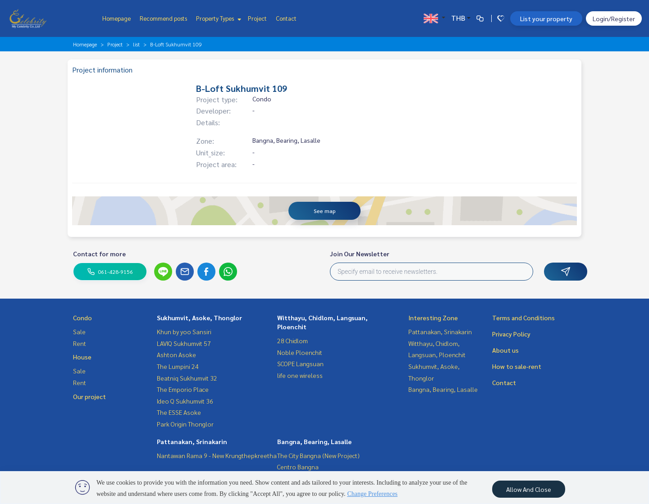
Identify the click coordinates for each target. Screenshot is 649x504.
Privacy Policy (511, 334)
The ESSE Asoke (179, 412)
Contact (286, 18)
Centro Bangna (298, 467)
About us (505, 350)
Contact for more (99, 254)
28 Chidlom (292, 340)
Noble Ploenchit (299, 352)
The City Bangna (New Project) (318, 455)
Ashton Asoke (176, 354)
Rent (79, 343)
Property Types (217, 18)
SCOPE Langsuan (300, 363)
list (136, 44)
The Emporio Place (183, 389)
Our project (89, 396)
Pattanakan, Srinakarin (192, 441)
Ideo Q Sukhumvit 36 (185, 401)
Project (257, 18)
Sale (79, 331)
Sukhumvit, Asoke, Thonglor (199, 317)
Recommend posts (163, 18)
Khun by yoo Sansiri (184, 331)
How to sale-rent (516, 366)
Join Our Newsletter (359, 254)
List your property (546, 18)
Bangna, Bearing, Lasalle (314, 441)
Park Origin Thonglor (185, 424)
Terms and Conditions (523, 317)
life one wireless (300, 375)
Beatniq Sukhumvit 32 (187, 378)
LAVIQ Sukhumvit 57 (184, 343)
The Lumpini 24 (178, 366)
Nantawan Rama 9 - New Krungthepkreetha (217, 455)
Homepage (116, 18)
